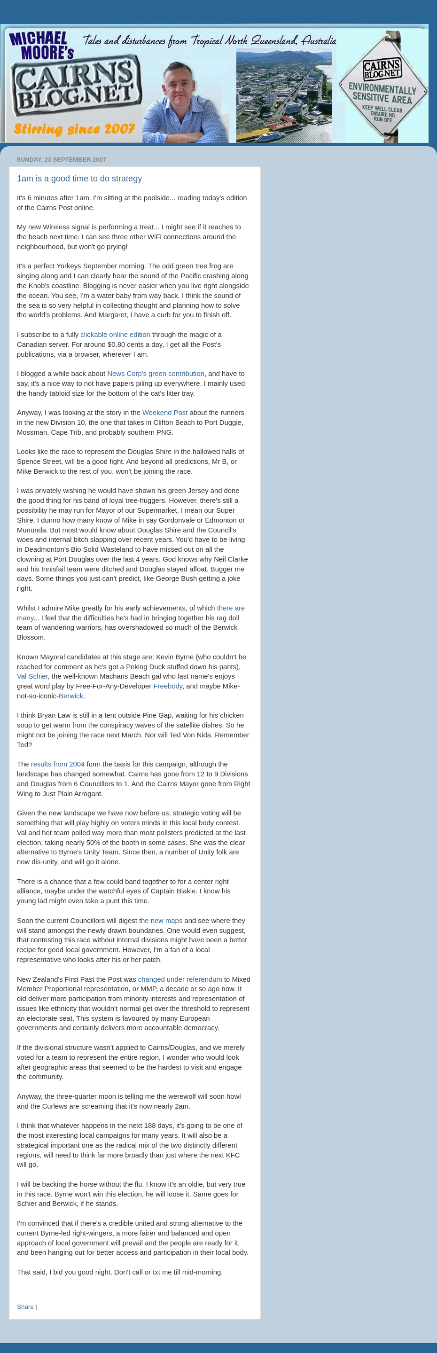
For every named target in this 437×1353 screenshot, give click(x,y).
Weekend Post (164, 412)
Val (32, 676)
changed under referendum (180, 979)
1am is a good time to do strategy (79, 178)
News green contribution (155, 373)
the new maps (160, 920)
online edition (115, 334)
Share (25, 1306)
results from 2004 (58, 764)
